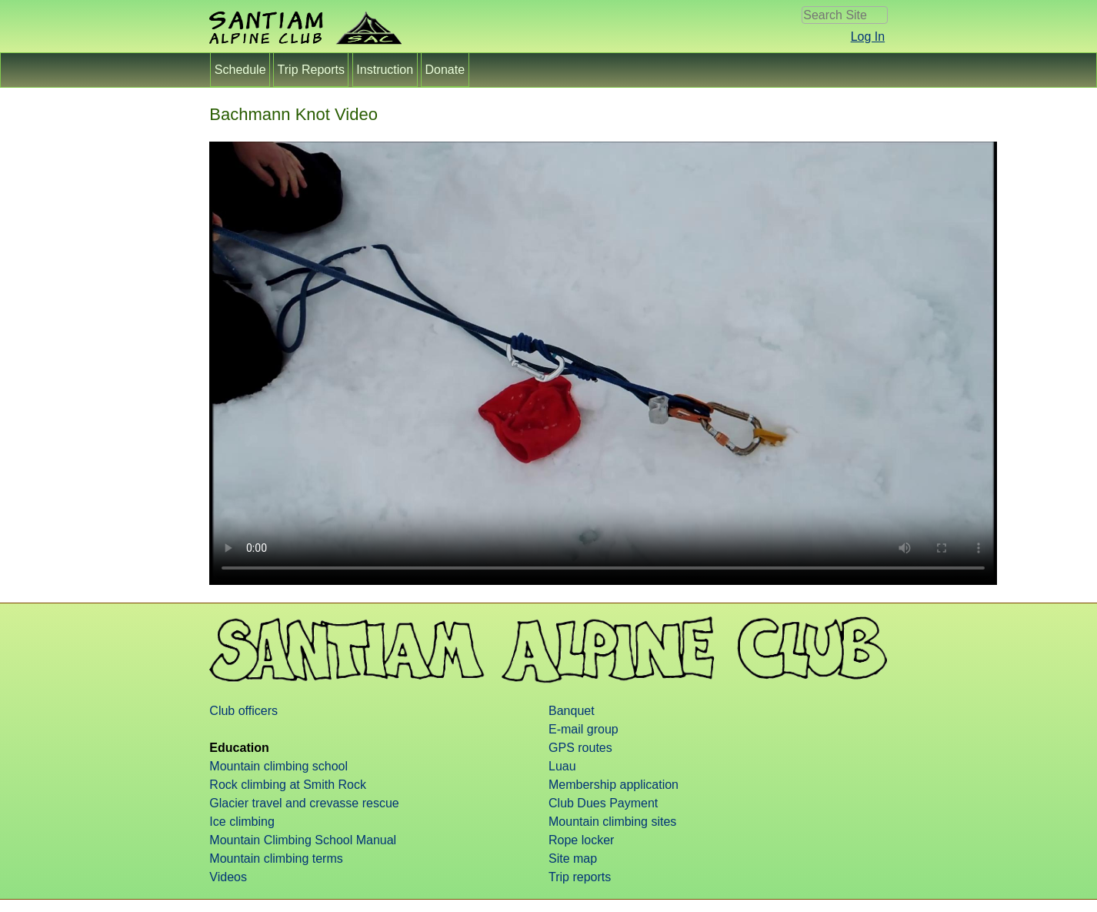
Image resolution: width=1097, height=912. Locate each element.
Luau (562, 766)
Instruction (385, 69)
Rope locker (581, 840)
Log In (868, 36)
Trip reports (579, 877)
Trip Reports (311, 69)
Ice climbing (241, 821)
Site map (572, 858)
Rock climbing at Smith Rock (287, 784)
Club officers (243, 710)
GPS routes (580, 747)
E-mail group (583, 729)
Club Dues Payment (603, 803)
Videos (228, 877)
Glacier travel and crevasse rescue (303, 803)
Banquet (571, 710)
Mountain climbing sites (612, 821)
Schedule (240, 69)
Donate (445, 69)
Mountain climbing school (278, 766)
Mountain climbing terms (275, 858)
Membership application (613, 784)
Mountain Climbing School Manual (302, 840)
